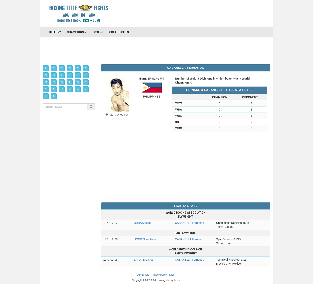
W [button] (78, 89)
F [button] (85, 68)
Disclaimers (143, 274)
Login (172, 274)
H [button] (54, 75)
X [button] (85, 89)
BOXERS (97, 32)
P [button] (69, 82)
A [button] (46, 68)
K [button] (77, 75)
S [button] (46, 89)
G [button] (46, 75)
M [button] (46, 82)
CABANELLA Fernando (189, 222)
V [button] (69, 89)
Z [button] (53, 96)
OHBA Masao (142, 222)
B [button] (53, 68)
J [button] (69, 75)
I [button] (61, 75)
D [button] (70, 68)
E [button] (77, 68)
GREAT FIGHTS (119, 32)
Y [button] (46, 96)
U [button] (62, 89)
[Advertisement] (186, 13)
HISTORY (55, 32)
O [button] (62, 82)
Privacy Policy (159, 274)
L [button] (85, 75)
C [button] (62, 68)
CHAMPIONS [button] (76, 32)
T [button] (53, 89)
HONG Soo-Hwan (145, 239)
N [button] (54, 82)
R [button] (86, 82)
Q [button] (78, 82)
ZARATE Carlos (144, 259)
